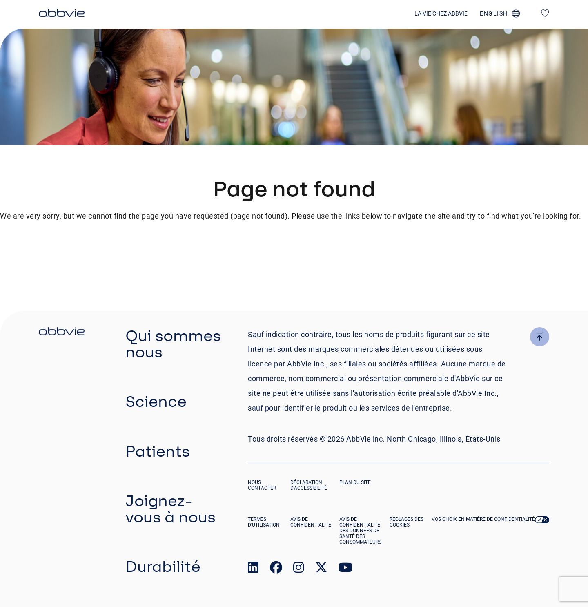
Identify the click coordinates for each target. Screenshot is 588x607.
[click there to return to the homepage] (62, 332)
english (494, 13)
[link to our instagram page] (298, 569)
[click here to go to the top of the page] (539, 336)
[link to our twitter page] (321, 569)
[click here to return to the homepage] (62, 14)
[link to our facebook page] (276, 569)
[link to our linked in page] (253, 569)
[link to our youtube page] (345, 569)
